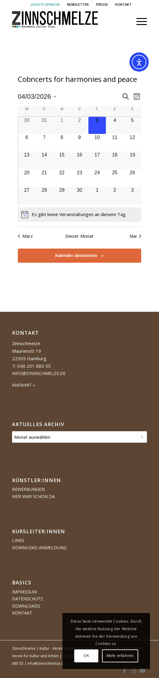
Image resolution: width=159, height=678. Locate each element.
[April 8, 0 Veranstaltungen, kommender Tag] (62, 142)
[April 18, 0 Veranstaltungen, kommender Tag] (114, 160)
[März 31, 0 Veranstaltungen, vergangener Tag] (44, 125)
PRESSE (102, 4)
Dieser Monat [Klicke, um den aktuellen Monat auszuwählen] (79, 236)
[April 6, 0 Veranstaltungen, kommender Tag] (26, 142)
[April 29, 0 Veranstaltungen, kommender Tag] (62, 195)
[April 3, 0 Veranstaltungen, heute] (97, 125)
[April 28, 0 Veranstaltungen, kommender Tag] (44, 195)
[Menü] (138, 21)
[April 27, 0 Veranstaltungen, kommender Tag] (26, 195)
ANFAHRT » (23, 385)
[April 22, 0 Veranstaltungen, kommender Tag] (62, 178)
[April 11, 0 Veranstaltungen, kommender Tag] (114, 142)
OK (86, 655)
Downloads (26, 606)
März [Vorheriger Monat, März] (25, 236)
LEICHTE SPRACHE (45, 4)
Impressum (24, 592)
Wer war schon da (33, 496)
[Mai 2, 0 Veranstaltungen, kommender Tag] (114, 195)
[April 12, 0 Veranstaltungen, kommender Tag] (132, 142)
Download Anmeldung (39, 547)
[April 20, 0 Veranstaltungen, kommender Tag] (26, 178)
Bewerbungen (28, 489)
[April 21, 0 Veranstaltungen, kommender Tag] (44, 178)
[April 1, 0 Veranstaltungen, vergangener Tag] (62, 125)
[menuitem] (45, 4)
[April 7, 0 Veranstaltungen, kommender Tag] (44, 142)
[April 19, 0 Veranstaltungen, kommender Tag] (132, 160)
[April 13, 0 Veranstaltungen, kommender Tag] (26, 160)
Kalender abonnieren (76, 255)
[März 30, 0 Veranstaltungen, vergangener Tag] (26, 125)
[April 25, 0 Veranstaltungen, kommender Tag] (114, 178)
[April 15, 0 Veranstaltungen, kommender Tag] (62, 160)
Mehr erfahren (120, 655)
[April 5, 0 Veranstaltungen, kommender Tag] (132, 125)
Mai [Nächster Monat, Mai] (135, 236)
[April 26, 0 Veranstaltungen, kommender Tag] (132, 178)
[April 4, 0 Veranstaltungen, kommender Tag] (114, 125)
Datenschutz (27, 599)
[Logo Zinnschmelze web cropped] (66, 21)
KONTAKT (123, 4)
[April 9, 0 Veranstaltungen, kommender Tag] (79, 142)
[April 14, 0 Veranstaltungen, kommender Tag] (44, 160)
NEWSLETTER (78, 4)
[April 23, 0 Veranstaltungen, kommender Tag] (79, 178)
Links (18, 540)
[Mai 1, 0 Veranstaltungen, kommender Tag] (97, 195)
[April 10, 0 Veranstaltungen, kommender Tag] (97, 142)
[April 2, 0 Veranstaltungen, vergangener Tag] (79, 125)
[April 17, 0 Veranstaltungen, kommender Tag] (97, 160)
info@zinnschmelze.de (38, 373)
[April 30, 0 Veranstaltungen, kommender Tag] (79, 195)
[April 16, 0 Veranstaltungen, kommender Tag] (79, 160)
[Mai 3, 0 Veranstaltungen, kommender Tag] (132, 195)
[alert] (79, 214)
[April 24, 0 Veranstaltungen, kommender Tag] (97, 178)
